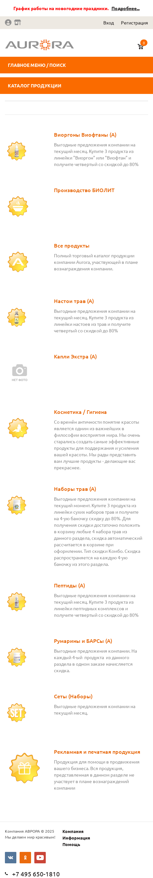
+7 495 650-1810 (36, 874)
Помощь (71, 844)
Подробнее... (125, 8)
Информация (76, 837)
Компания (73, 831)
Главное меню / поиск (37, 65)
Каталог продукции (34, 85)
